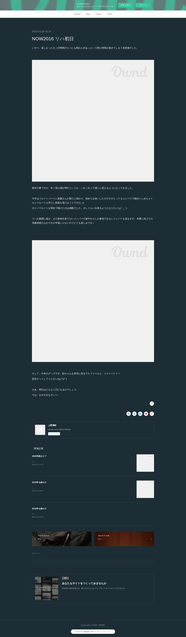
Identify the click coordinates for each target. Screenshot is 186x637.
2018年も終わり (39, 508)
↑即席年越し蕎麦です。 (41, 488)
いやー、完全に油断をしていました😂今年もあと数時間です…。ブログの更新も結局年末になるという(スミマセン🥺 (78, 462)
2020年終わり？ (39, 456)
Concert (77, 14)
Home (109, 14)
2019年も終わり (39, 482)
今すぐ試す (125, 5)
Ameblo (98, 14)
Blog (88, 14)
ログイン (143, 5)
